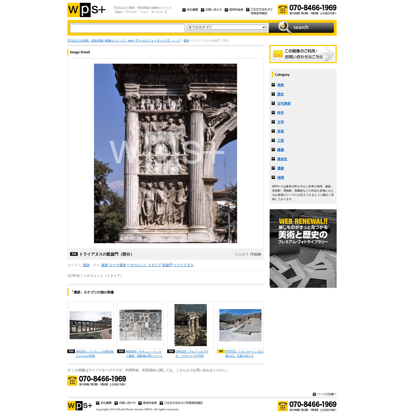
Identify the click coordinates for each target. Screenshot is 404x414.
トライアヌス (183, 265)
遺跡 (186, 40)
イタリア (154, 265)
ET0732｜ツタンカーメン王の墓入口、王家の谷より (244, 353)
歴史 (280, 94)
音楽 (280, 131)
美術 (280, 85)
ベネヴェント (137, 265)
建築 (280, 150)
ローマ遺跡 (117, 265)
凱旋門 (167, 265)
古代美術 (284, 103)
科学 (280, 113)
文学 (280, 122)
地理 (280, 178)
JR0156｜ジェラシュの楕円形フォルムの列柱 (95, 353)
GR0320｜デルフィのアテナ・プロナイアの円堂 (192, 353)
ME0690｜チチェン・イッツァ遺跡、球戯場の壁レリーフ (144, 353)
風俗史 (282, 159)
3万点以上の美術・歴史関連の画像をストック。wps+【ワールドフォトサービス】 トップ (123, 40)
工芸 (280, 140)
